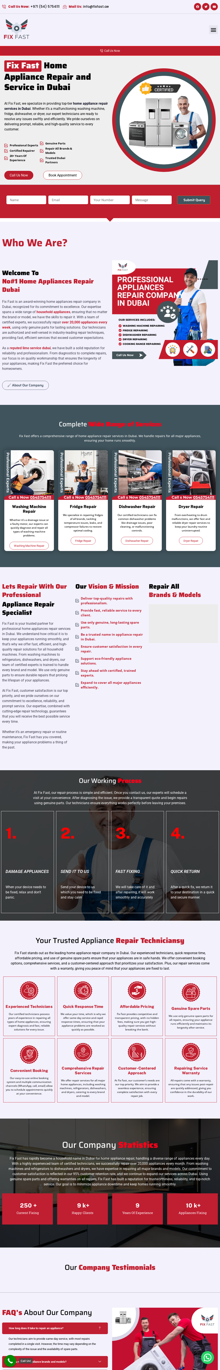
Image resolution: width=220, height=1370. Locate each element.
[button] (213, 29)
